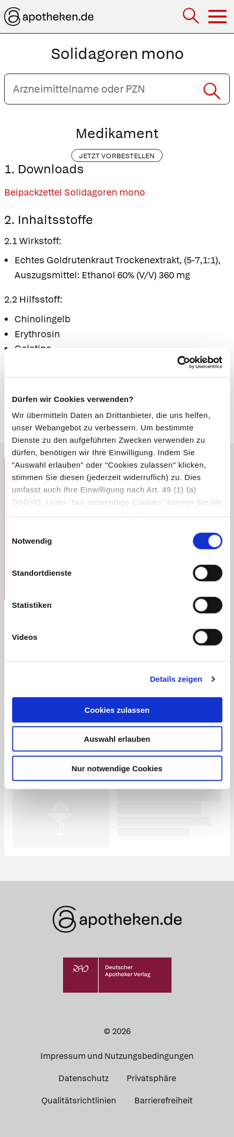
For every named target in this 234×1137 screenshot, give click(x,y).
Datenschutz (83, 1078)
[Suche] (191, 16)
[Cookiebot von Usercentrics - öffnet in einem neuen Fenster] (177, 362)
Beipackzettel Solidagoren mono (74, 192)
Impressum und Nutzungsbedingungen (117, 1056)
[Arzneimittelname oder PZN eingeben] (117, 88)
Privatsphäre (151, 1078)
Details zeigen (176, 679)
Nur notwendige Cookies (117, 768)
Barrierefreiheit (163, 1100)
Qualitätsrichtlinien (78, 1100)
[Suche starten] (212, 88)
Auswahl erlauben (117, 739)
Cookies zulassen (117, 709)
